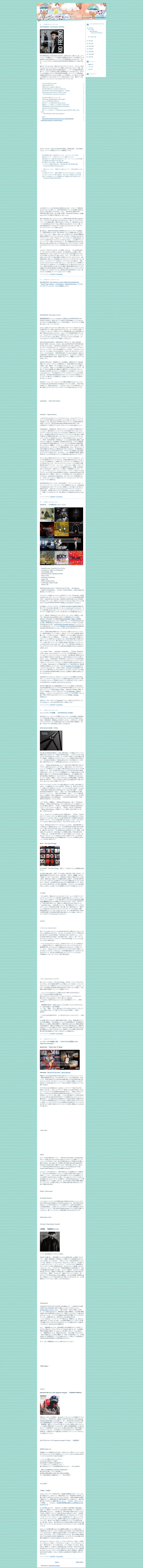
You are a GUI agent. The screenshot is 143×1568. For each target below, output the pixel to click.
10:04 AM (52, 1556)
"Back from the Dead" (53, 1072)
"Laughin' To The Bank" (73, 666)
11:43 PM (52, 1033)
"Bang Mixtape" (66, 1072)
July (91, 29)
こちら (44, 702)
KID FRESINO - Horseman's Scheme (52, 27)
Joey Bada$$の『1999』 (68, 619)
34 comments (59, 1556)
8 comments (59, 496)
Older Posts (79, 1562)
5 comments (59, 274)
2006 (90, 56)
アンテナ (90, 67)
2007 (90, 54)
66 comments (59, 1033)
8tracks (90, 69)
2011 (90, 43)
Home (57, 1562)
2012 (90, 40)
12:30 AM (52, 496)
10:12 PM (52, 704)
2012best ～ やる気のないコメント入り (53, 504)
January (92, 36)
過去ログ (90, 64)
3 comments (59, 704)
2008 (90, 51)
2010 (90, 46)
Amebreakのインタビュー (47, 1310)
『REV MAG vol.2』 (46, 620)
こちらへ (77, 602)
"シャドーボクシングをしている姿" (63, 779)
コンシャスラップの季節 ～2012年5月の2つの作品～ (57, 713)
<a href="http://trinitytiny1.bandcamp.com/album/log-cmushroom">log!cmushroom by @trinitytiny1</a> (60, 409)
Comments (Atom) (54, 1565)
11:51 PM (52, 274)
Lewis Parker (58, 624)
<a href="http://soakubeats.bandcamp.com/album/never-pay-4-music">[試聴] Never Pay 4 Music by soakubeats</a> (60, 395)
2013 (90, 28)
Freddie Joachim (68, 624)
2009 (90, 48)
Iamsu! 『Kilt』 (60, 689)
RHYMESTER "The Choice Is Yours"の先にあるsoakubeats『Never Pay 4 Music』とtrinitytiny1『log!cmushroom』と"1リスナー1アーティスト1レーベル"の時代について (61, 284)
